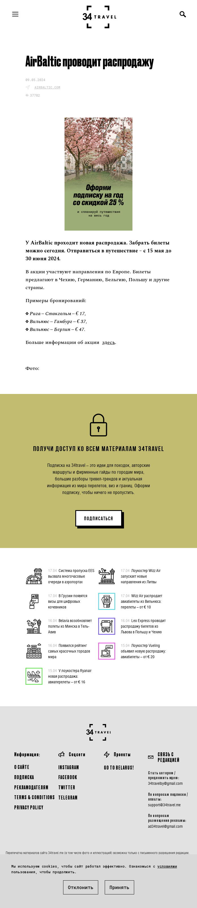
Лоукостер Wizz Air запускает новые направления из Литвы (140, 576)
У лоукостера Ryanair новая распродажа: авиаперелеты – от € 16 (69, 676)
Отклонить (80, 887)
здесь (108, 342)
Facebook (67, 777)
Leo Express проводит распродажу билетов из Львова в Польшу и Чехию (143, 626)
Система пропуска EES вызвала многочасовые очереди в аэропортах (71, 576)
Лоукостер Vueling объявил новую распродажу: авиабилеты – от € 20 (143, 651)
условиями (167, 866)
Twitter (66, 787)
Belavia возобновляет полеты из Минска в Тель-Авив (70, 626)
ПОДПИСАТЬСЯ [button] (98, 518)
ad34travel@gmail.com (165, 826)
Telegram (68, 797)
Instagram (68, 767)
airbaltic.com (47, 87)
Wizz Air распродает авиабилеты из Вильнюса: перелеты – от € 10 (141, 601)
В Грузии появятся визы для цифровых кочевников (67, 601)
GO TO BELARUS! (119, 767)
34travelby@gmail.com (165, 783)
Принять (119, 887)
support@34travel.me (164, 805)
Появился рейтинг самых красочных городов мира (69, 651)
